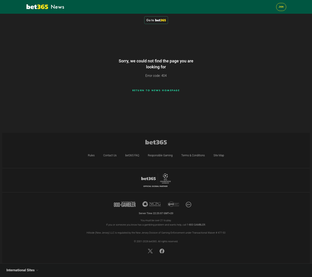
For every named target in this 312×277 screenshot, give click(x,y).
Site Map (218, 155)
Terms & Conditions (193, 155)
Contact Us (110, 155)
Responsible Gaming (160, 155)
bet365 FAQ (132, 155)
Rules (91, 155)
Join (281, 6)
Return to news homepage (156, 90)
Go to (156, 20)
